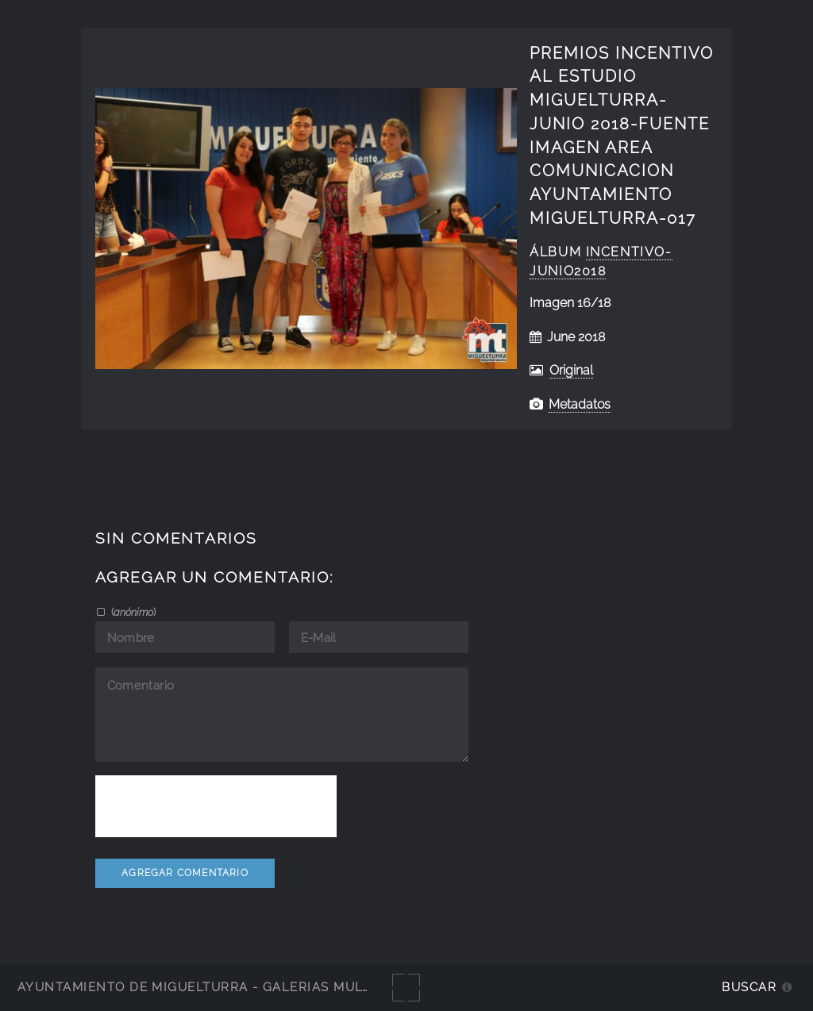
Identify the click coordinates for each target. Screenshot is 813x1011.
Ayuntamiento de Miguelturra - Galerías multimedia (217, 987)
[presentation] (216, 806)
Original (571, 370)
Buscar (749, 987)
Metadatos (580, 404)
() (132, 611)
